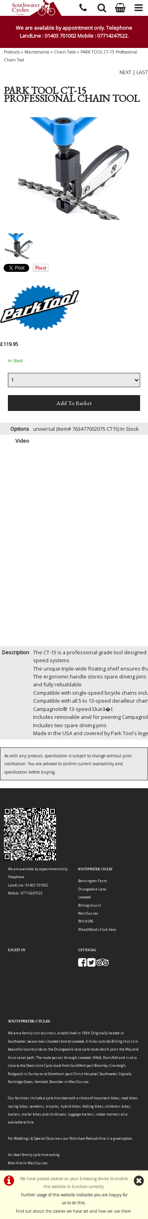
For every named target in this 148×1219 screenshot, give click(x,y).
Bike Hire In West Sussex (27, 1163)
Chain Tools (65, 52)
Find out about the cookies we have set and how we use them (73, 1211)
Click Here (108, 929)
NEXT (125, 72)
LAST (142, 72)
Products (12, 52)
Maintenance (36, 52)
